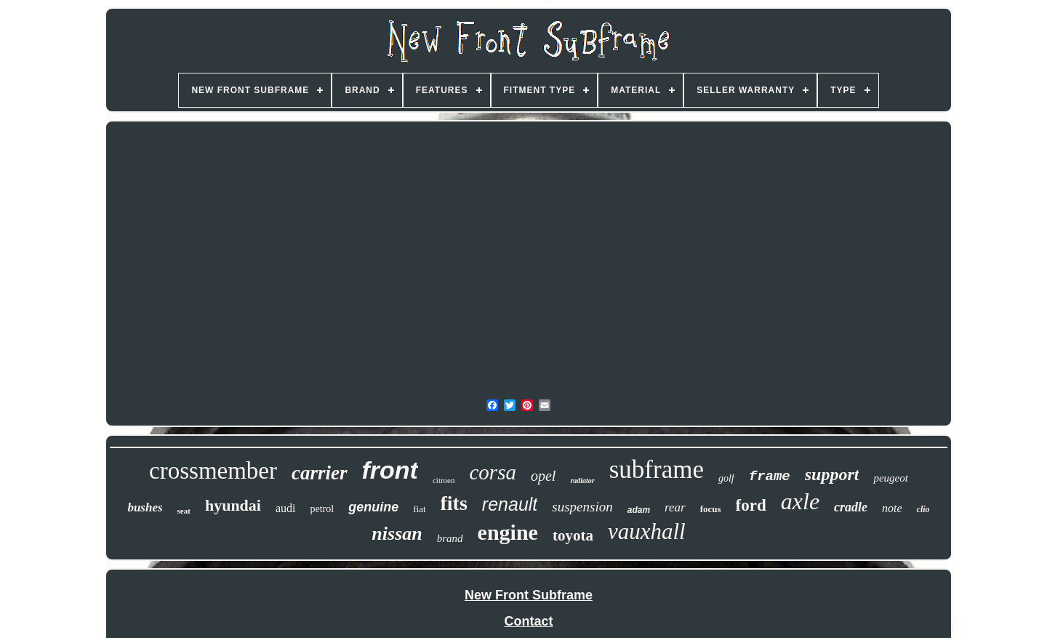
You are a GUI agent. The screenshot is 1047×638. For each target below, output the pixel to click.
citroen (444, 480)
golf (726, 478)
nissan (397, 533)
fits (454, 503)
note (892, 508)
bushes (144, 507)
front (390, 470)
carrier (320, 473)
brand (450, 538)
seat (183, 510)
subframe (656, 469)
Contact (529, 621)
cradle (850, 507)
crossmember (213, 471)
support (832, 474)
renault (509, 504)
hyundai (233, 505)
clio (923, 509)
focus (710, 508)
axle (800, 501)
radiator (582, 480)
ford (751, 505)
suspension (582, 506)
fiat (419, 508)
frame (769, 476)
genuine (373, 507)
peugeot (890, 478)
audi (286, 508)
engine (508, 532)
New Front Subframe (529, 595)
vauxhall (647, 531)
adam (638, 510)
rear (675, 507)
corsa (492, 472)
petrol (322, 508)
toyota (573, 535)
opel (543, 476)
